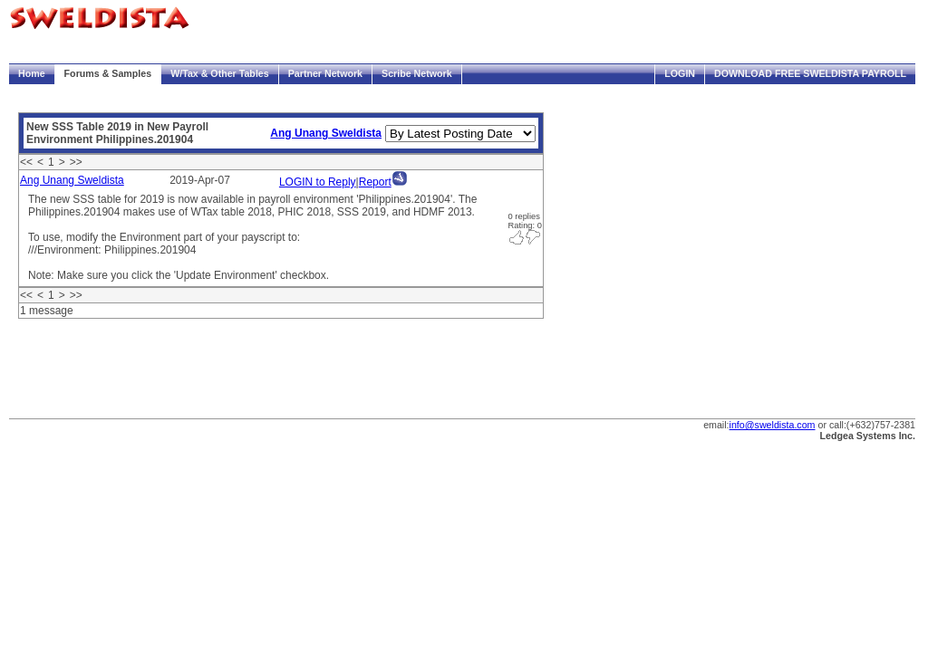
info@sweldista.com (773, 424)
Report (375, 182)
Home (31, 73)
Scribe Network (417, 73)
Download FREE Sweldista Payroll (810, 73)
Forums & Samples (108, 73)
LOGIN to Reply (317, 182)
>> (76, 162)
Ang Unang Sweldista (326, 133)
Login (679, 73)
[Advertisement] (339, 364)
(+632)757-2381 (880, 424)
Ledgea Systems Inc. (867, 435)
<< (26, 162)
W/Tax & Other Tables (219, 73)
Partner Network (325, 73)
